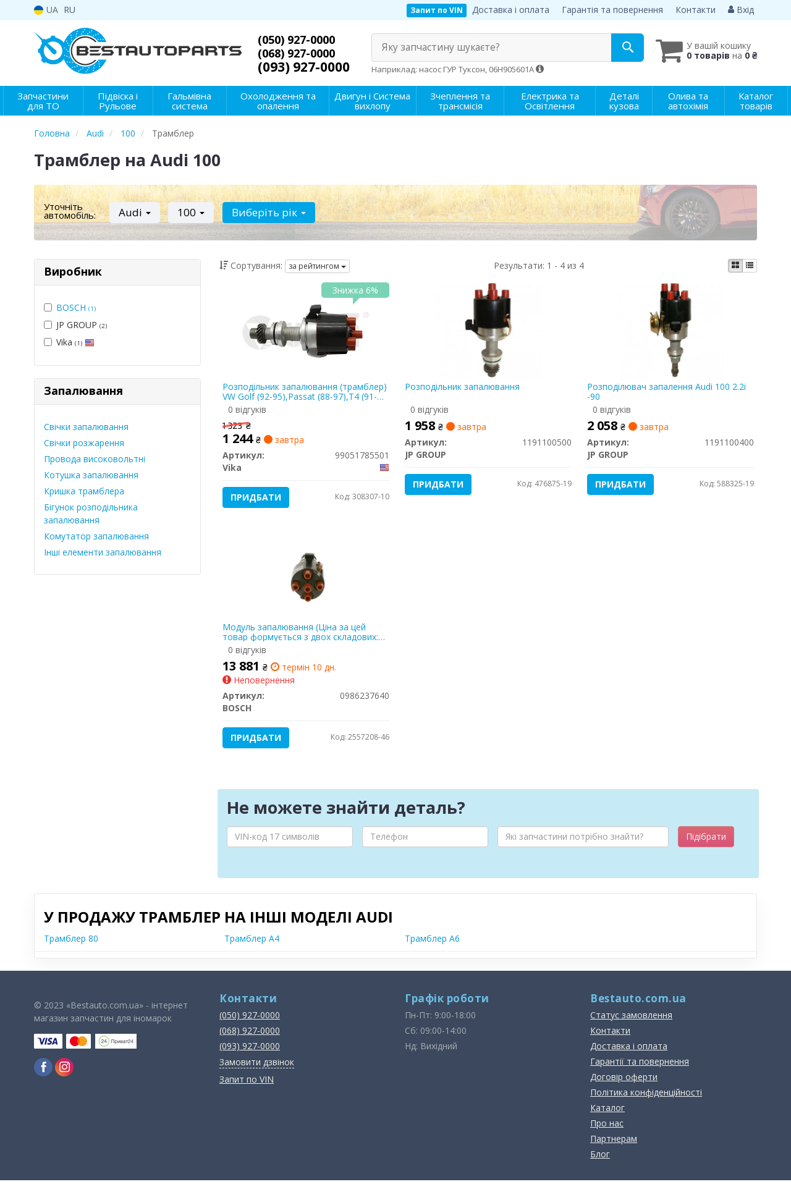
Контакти (695, 9)
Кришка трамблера (84, 491)
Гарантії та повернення (639, 1081)
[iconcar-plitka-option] (735, 266)
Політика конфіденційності (646, 1112)
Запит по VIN (436, 10)
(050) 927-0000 (304, 39)
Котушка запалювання (91, 475)
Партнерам (613, 1158)
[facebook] (43, 1087)
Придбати (259, 500)
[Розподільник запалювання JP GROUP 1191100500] (488, 333)
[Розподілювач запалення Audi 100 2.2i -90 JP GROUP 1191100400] (671, 333)
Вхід (741, 9)
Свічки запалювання (86, 427)
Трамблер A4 (251, 958)
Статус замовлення (631, 1035)
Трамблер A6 (432, 958)
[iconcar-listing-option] (749, 266)
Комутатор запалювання (96, 536)
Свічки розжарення (84, 443)
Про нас (607, 1143)
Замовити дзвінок (256, 1082)
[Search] (610, 47)
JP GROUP (75, 325)
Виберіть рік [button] (260, 212)
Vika (69, 342)
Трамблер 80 (71, 958)
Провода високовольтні (94, 459)
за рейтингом (317, 266)
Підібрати (706, 856)
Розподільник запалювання (465, 390)
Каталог (607, 1127)
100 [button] (186, 212)
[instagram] (64, 1087)
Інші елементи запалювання (102, 552)
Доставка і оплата (510, 9)
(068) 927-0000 (304, 53)
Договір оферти (624, 1096)
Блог (600, 1174)
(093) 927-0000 (304, 66)
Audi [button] (133, 212)
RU (69, 9)
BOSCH (76, 307)
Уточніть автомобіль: (70, 210)
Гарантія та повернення (612, 9)
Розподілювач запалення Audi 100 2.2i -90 (669, 394)
